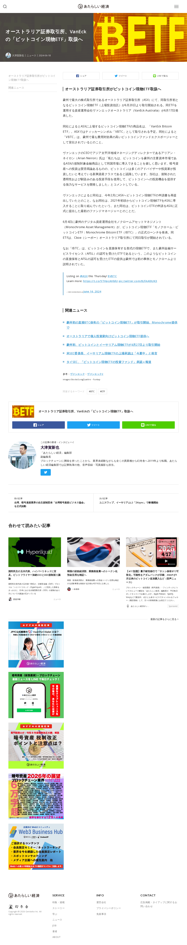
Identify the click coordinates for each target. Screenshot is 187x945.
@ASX (84, 276)
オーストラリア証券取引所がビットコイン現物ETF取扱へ (32, 78)
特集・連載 (58, 902)
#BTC (92, 391)
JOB (54, 925)
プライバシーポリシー (108, 908)
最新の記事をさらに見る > (164, 619)
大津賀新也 (50, 447)
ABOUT (56, 937)
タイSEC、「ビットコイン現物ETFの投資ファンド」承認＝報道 (108, 362)
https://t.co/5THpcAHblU (100, 281)
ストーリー (58, 908)
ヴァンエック (77, 374)
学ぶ (54, 914)
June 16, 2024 (92, 291)
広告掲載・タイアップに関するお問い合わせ (158, 904)
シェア (83, 75)
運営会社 (101, 902)
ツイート (123, 75)
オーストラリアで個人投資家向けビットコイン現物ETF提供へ (107, 336)
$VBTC (112, 276)
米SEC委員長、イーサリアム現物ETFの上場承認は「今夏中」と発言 (111, 353)
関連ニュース (16, 87)
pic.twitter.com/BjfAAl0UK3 (138, 281)
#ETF (102, 391)
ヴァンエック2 (95, 374)
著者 (54, 931)
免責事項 (101, 914)
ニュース (31, 55)
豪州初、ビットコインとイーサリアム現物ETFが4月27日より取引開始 (113, 345)
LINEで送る (162, 75)
